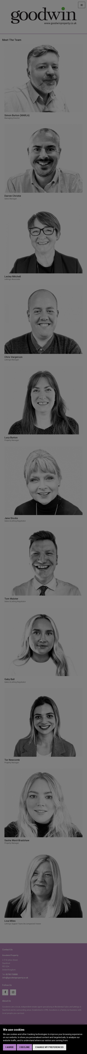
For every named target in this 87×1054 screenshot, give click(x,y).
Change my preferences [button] (49, 1047)
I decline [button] (24, 1047)
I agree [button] (9, 1047)
